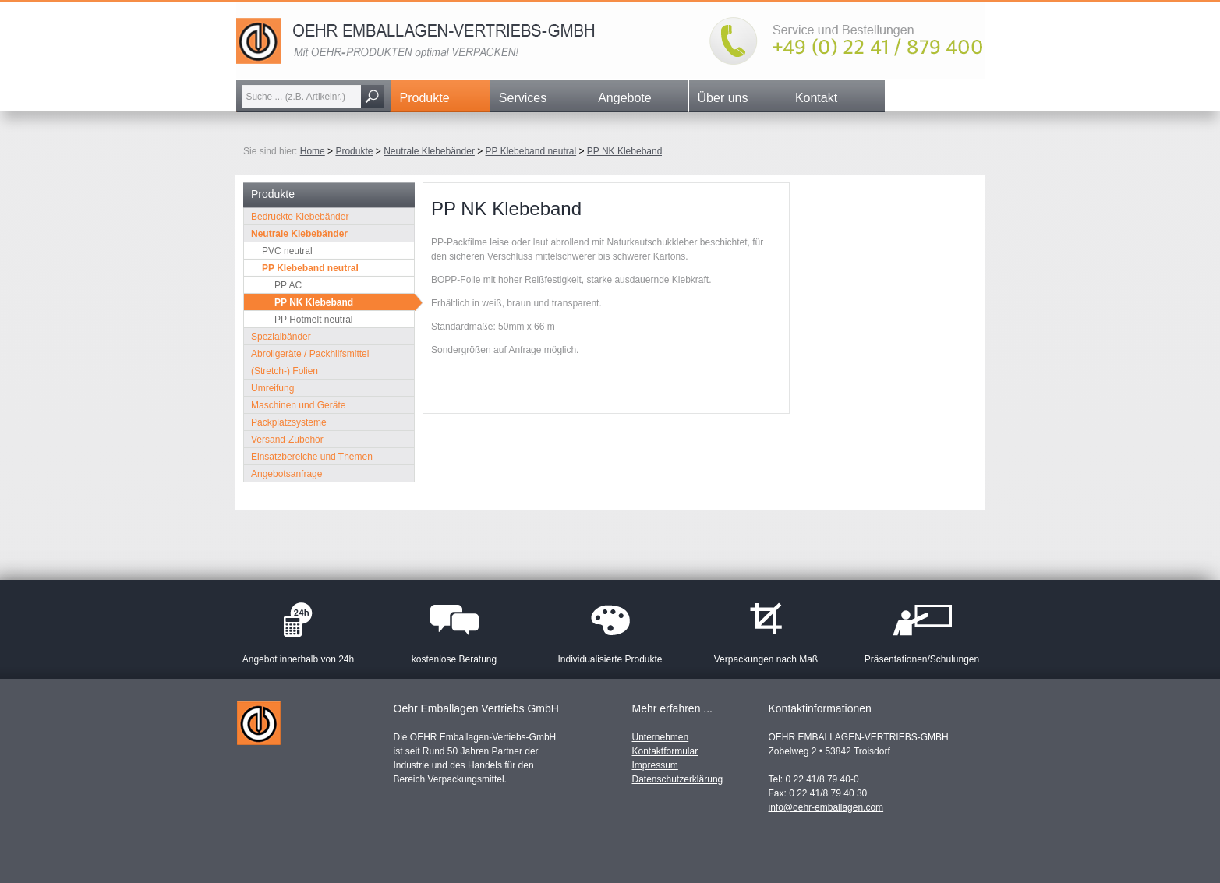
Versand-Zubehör (287, 439)
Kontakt (816, 97)
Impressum (655, 765)
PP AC (288, 285)
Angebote (625, 97)
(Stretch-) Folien (284, 371)
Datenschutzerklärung (677, 779)
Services (522, 97)
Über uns (723, 97)
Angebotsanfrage (286, 473)
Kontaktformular (665, 751)
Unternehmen (660, 737)
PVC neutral (287, 250)
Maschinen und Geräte (298, 405)
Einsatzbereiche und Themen (312, 456)
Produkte (425, 97)
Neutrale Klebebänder (429, 151)
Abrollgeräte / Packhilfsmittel (310, 353)
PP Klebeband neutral (531, 151)
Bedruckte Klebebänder (299, 216)
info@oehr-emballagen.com (826, 807)
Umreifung (272, 388)
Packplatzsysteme (289, 422)
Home (312, 151)
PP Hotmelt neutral (313, 319)
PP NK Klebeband (625, 151)
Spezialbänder (281, 336)
